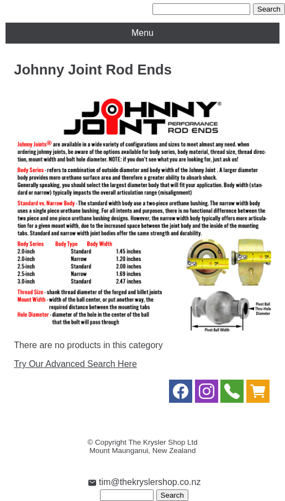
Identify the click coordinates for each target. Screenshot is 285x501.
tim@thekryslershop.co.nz (144, 482)
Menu (142, 33)
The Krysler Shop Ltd (162, 442)
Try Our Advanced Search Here (75, 364)
